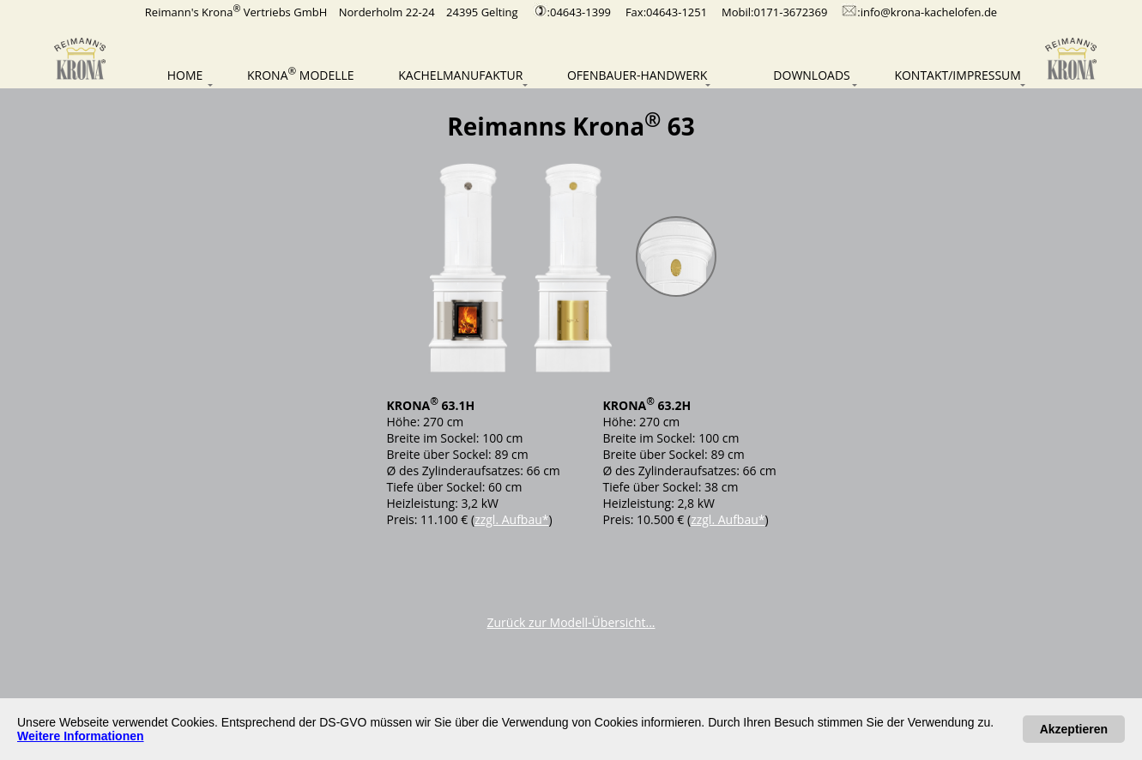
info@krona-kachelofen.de (929, 12)
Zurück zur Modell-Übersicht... (571, 622)
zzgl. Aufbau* (511, 519)
